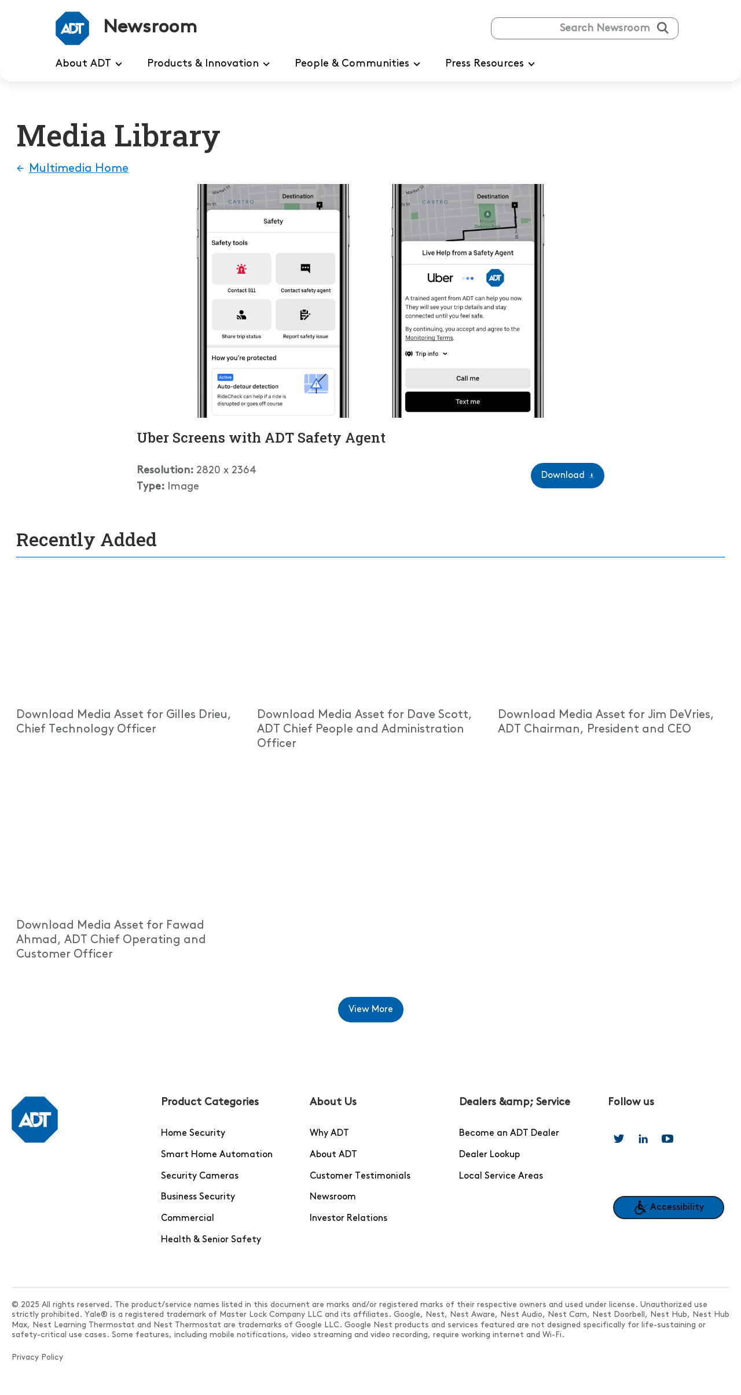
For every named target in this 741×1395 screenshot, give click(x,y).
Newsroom (333, 1197)
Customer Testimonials (360, 1176)
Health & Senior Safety (211, 1240)
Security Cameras (200, 1176)
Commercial (187, 1218)
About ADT (333, 1155)
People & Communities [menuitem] (359, 64)
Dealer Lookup (489, 1155)
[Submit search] (662, 27)
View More (376, 1013)
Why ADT (329, 1133)
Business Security (198, 1197)
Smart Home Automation (217, 1155)
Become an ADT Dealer (509, 1133)
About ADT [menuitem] (91, 64)
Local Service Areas (501, 1176)
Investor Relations (348, 1218)
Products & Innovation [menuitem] (210, 64)
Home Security (193, 1133)
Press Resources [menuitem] (492, 64)
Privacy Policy (37, 1357)
